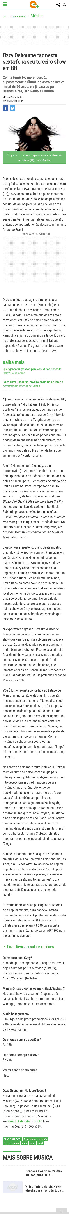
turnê (24, 1143)
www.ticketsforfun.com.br (24, 1121)
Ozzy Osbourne (11, 1143)
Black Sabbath (12, 1139)
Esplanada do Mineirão (35, 1139)
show (32, 1143)
